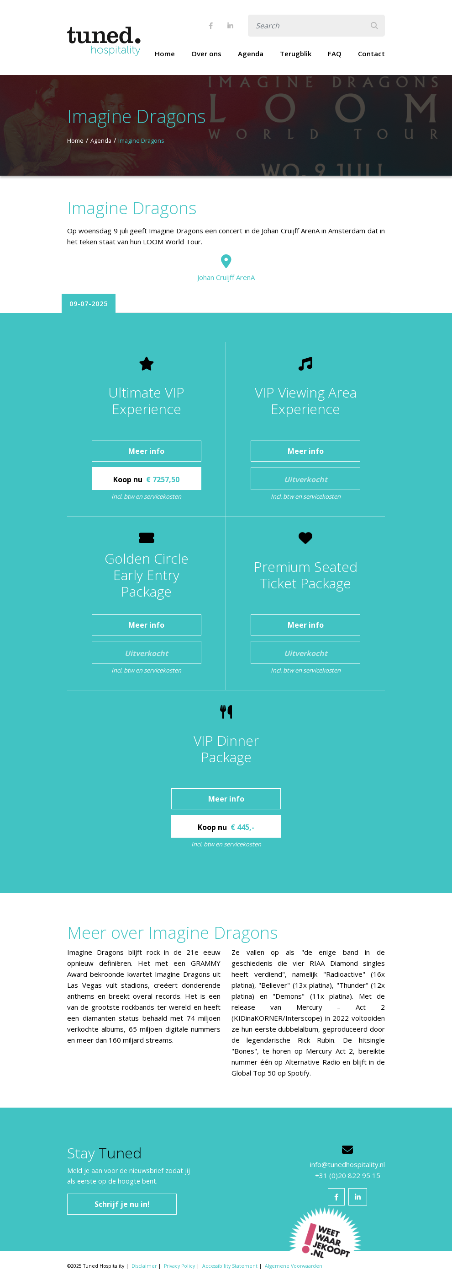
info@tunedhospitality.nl (347, 1164)
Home (165, 53)
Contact (371, 53)
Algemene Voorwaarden (293, 1266)
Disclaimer (144, 1266)
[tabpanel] (226, 603)
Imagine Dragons (141, 140)
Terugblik (295, 53)
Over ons (206, 53)
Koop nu (146, 479)
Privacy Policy (179, 1266)
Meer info (146, 451)
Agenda (250, 53)
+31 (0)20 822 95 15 (347, 1175)
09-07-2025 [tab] (88, 303)
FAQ (335, 53)
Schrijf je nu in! (122, 1204)
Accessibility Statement (230, 1266)
